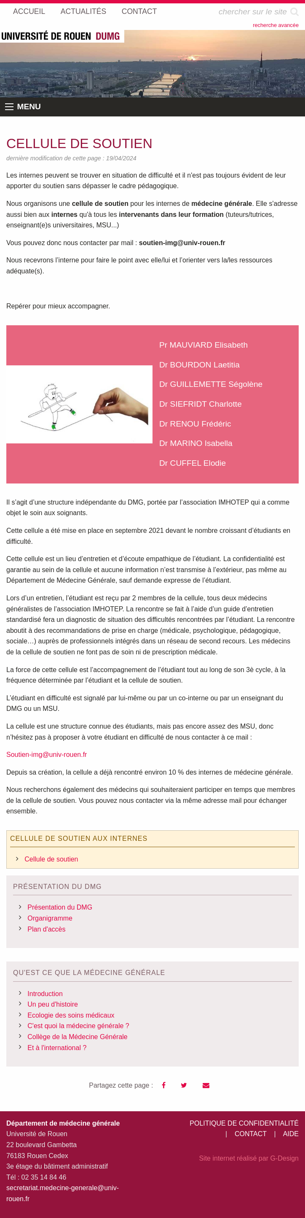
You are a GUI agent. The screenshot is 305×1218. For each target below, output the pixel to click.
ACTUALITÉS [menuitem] (84, 11)
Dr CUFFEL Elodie (192, 463)
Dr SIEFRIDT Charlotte (200, 404)
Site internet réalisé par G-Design (249, 1158)
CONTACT (251, 1133)
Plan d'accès (46, 929)
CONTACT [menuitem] (139, 11)
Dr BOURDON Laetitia (199, 364)
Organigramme (49, 918)
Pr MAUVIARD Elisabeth (203, 344)
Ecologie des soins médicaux (70, 1015)
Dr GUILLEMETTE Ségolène (210, 384)
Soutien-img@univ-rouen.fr (46, 754)
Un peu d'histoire (52, 1004)
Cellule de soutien (51, 859)
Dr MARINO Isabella (196, 443)
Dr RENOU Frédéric (195, 423)
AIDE (291, 1133)
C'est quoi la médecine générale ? (78, 1025)
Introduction (45, 993)
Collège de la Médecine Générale (77, 1036)
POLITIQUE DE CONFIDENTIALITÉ (244, 1123)
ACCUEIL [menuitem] (29, 11)
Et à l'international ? (56, 1047)
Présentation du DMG (59, 907)
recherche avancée (276, 25)
